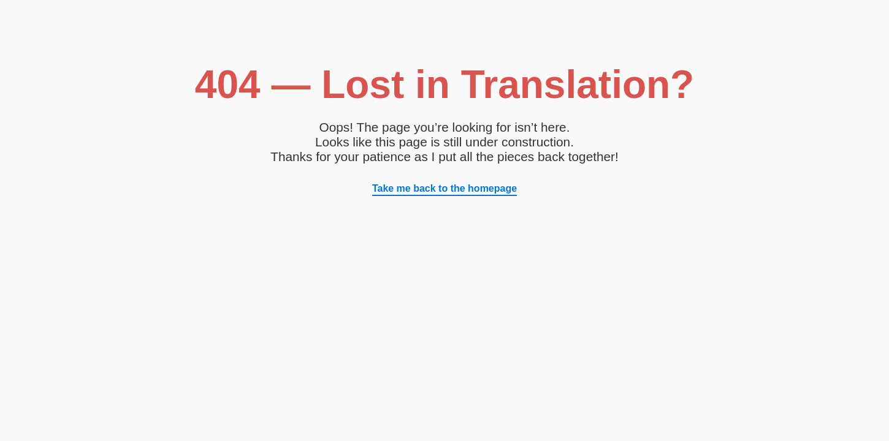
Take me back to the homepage (444, 188)
